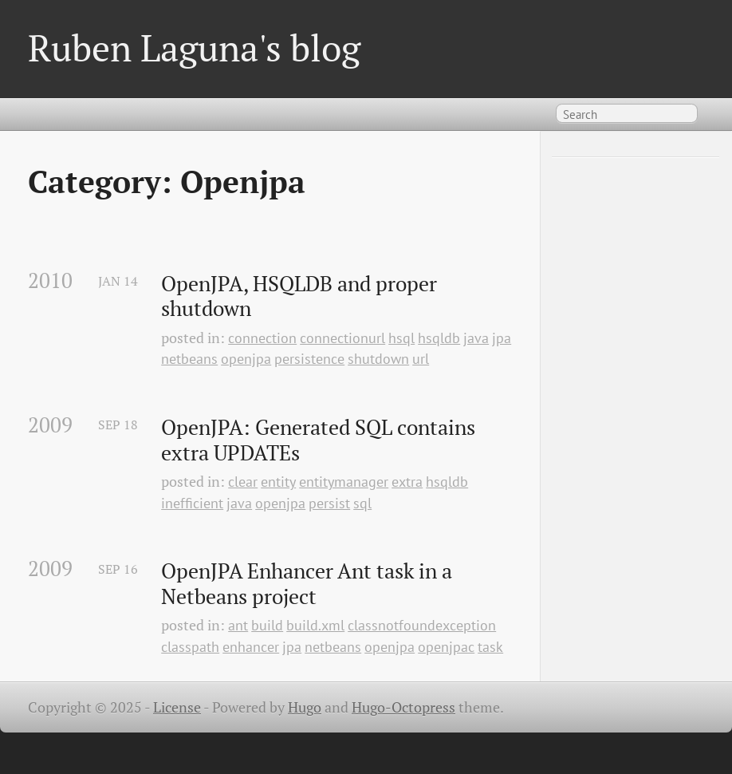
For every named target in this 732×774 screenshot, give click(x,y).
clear (243, 481)
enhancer (250, 647)
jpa (501, 338)
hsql (401, 338)
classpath (190, 647)
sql (362, 503)
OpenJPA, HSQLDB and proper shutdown (301, 296)
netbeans (189, 358)
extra (407, 481)
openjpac (446, 647)
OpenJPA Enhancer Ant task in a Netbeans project (309, 584)
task (490, 647)
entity (278, 481)
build (267, 625)
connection (262, 338)
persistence (309, 358)
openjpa (246, 358)
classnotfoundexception (422, 625)
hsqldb (439, 338)
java (476, 338)
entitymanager (343, 481)
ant (238, 625)
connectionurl (342, 338)
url (420, 358)
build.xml (315, 625)
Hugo (304, 707)
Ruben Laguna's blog (194, 47)
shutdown (378, 358)
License (177, 707)
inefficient (192, 503)
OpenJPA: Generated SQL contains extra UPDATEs (320, 440)
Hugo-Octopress (403, 707)
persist (329, 503)
